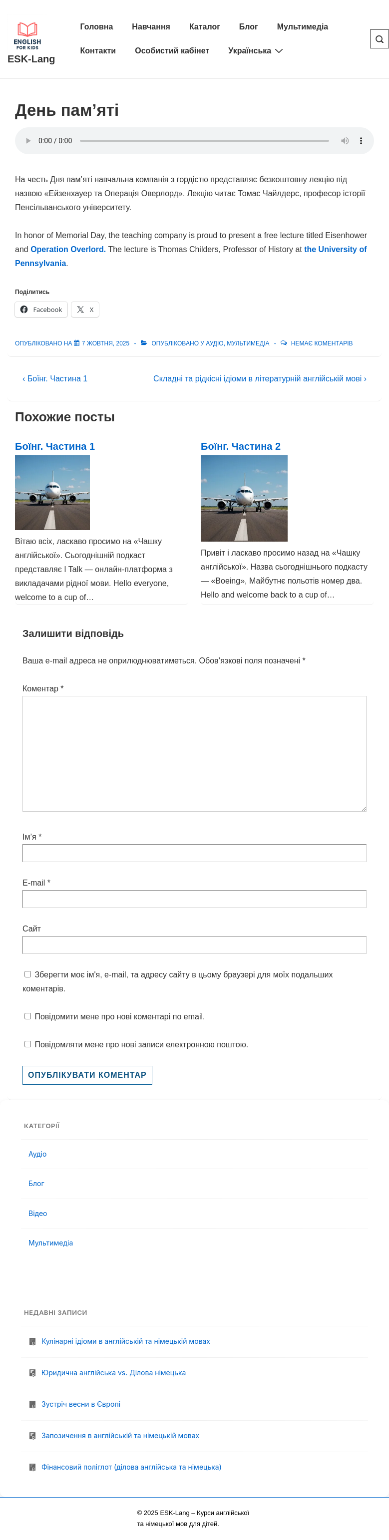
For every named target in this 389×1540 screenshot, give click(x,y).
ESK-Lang (31, 58)
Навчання (151, 26)
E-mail (33, 883)
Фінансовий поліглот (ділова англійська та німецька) (132, 1467)
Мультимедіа (303, 26)
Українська (257, 50)
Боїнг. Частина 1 (55, 446)
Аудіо (214, 343)
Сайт (31, 928)
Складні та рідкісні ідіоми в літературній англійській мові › (260, 378)
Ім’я (29, 837)
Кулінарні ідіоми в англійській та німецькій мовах (125, 1341)
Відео (37, 1213)
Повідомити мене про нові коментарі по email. (119, 1016)
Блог (248, 26)
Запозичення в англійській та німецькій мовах (120, 1435)
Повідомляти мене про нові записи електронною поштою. (141, 1044)
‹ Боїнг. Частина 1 (54, 378)
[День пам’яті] (105, 343)
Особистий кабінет (172, 50)
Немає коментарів (322, 343)
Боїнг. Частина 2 (241, 446)
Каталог (204, 26)
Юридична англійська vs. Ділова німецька (113, 1372)
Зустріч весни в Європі (80, 1404)
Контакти (98, 50)
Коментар (43, 688)
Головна (96, 26)
